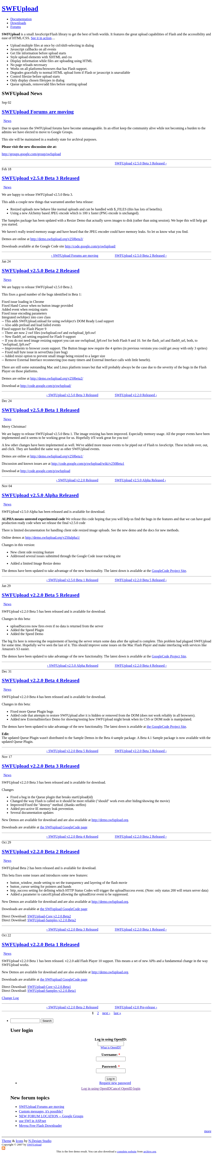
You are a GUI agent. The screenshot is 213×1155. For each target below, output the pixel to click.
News (7, 121)
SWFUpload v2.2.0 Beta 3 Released (40, 766)
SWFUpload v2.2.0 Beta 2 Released (40, 851)
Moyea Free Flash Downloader (40, 1125)
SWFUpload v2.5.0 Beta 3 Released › (141, 163)
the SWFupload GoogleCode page (63, 827)
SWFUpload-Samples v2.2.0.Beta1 (51, 990)
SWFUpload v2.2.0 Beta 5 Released (40, 595)
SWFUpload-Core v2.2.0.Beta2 (49, 916)
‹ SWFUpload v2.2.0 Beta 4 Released (72, 836)
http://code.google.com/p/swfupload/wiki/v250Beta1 (87, 463)
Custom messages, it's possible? (41, 1111)
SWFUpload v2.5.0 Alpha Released (40, 495)
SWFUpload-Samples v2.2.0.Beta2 (51, 920)
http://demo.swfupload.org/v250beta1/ (56, 456)
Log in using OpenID (96, 1088)
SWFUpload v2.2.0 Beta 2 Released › (141, 836)
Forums (15, 27)
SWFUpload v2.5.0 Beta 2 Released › (141, 255)
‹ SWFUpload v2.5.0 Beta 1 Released (72, 580)
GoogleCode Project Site (169, 571)
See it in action (41, 38)
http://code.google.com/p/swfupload (45, 471)
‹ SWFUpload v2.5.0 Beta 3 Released (72, 395)
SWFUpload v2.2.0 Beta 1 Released (40, 944)
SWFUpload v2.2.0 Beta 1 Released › (141, 929)
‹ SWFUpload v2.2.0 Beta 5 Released (72, 751)
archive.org (149, 1151)
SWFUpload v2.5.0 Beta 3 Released (40, 178)
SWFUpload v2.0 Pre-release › (136, 1007)
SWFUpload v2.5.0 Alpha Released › (140, 480)
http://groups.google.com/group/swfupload (31, 154)
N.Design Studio (40, 1141)
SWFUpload (20, 8)
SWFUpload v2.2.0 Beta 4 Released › (141, 665)
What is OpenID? (111, 1047)
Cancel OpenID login (125, 1088)
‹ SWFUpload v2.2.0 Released (77, 480)
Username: (110, 1054)
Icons (19, 1141)
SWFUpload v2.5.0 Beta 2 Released (40, 270)
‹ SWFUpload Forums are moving (74, 255)
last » (117, 1013)
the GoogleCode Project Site (166, 726)
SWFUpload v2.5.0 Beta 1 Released (40, 410)
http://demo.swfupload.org (110, 820)
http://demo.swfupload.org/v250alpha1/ (52, 537)
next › (106, 1013)
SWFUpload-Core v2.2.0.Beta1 (49, 987)
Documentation (21, 19)
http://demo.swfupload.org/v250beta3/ (56, 239)
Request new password (115, 1083)
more (207, 1131)
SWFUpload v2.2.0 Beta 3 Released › (141, 751)
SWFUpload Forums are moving (38, 111)
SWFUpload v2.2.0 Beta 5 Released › (141, 580)
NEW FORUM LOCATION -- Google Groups (51, 1116)
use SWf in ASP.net (32, 1121)
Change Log (10, 998)
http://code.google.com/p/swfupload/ (90, 246)
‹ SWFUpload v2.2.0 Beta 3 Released (72, 929)
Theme (6, 1141)
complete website (127, 1151)
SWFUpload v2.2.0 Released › (136, 395)
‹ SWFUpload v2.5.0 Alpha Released (72, 665)
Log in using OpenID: (111, 1039)
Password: (111, 1066)
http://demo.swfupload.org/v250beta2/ (56, 378)
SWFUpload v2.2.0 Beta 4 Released (40, 680)
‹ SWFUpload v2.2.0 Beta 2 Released (72, 1007)
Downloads (18, 23)
